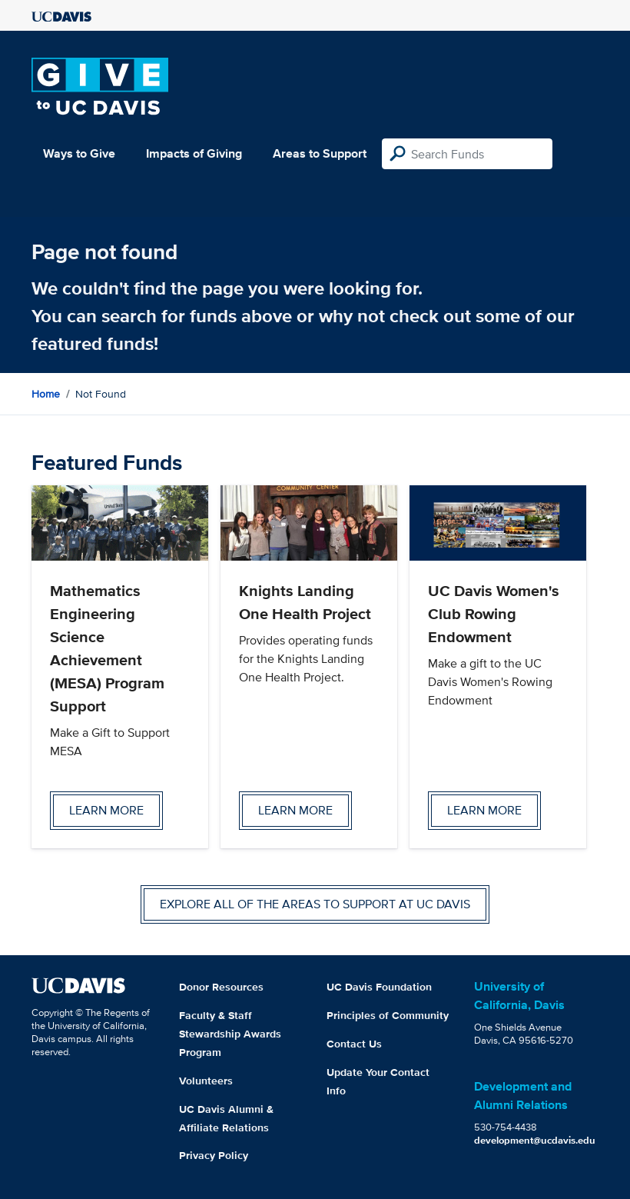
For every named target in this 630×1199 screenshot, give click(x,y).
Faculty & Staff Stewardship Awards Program (230, 1033)
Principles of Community (388, 1015)
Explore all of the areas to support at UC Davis (315, 904)
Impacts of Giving (194, 153)
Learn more (106, 810)
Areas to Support (319, 153)
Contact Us (354, 1043)
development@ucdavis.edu (534, 1140)
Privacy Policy (213, 1155)
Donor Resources (221, 986)
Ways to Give (79, 153)
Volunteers (206, 1080)
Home (46, 393)
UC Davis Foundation (379, 986)
